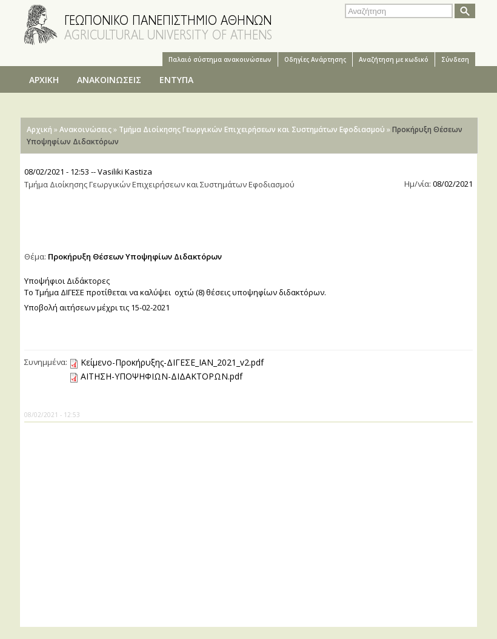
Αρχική (39, 129)
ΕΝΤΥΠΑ (176, 79)
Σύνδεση (455, 59)
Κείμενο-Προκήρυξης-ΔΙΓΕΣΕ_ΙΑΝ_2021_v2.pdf (172, 362)
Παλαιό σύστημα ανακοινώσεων (220, 59)
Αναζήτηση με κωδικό (394, 59)
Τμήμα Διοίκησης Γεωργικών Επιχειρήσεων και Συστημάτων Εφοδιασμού (252, 129)
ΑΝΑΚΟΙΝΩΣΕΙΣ (109, 79)
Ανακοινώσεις (85, 129)
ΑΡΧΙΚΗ (44, 79)
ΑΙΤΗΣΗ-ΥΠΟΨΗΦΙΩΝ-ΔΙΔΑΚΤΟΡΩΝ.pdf (161, 376)
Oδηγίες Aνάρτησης (315, 59)
